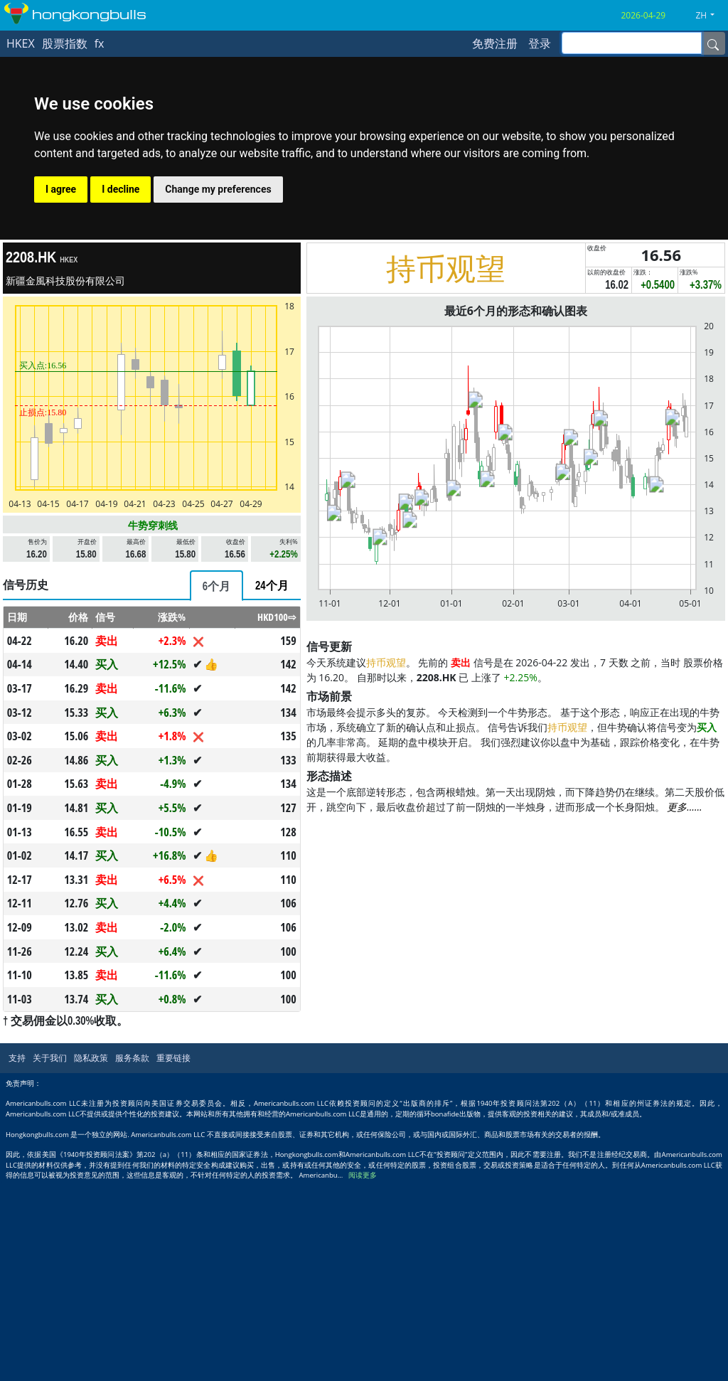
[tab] (216, 585)
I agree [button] (61, 189)
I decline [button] (120, 189)
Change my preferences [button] (218, 189)
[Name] (713, 43)
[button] (710, 16)
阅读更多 (362, 1175)
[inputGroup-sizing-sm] (632, 43)
